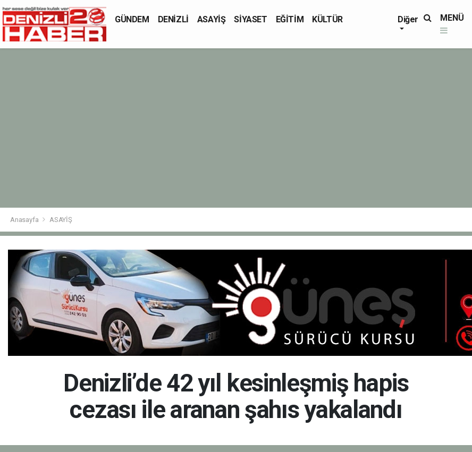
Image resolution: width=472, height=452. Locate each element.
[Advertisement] (236, 128)
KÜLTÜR (327, 19)
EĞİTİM (290, 19)
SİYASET (250, 19)
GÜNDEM (132, 19)
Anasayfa (25, 220)
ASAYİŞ (211, 19)
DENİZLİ (173, 19)
